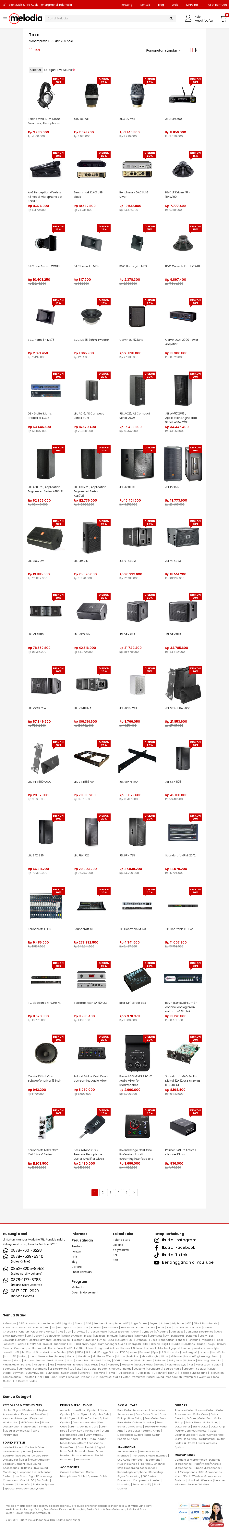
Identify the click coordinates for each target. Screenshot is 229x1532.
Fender (180, 1340)
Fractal (47, 1344)
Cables (64, 1472)
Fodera (21, 1344)
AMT (125, 1323)
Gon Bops (188, 1344)
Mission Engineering (197, 1356)
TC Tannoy (158, 1373)
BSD (115, 1260)
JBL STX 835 (36, 855)
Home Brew (55, 1348)
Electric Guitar (205, 1410)
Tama (111, 1373)
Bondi (151, 1327)
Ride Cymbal (89, 1418)
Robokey (113, 1364)
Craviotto (79, 1331)
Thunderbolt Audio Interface (149, 1455)
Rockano (127, 1364)
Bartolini (96, 1327)
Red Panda (64, 1364)
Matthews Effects (103, 1356)
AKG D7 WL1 (127, 119)
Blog (161, 5)
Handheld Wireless (200, 1480)
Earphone (25, 1472)
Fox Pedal (35, 1344)
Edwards (8, 1340)
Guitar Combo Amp (211, 1435)
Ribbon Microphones (207, 1468)
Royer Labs (203, 1364)
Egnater (22, 1340)
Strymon (18, 1373)
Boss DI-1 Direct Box (132, 1003)
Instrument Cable (83, 1472)
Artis (175, 5)
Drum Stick (80, 1439)
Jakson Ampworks (190, 1348)
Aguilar (67, 1323)
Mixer (23, 1460)
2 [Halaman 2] (103, 1192)
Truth (62, 1377)
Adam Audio (46, 1323)
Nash (70, 1360)
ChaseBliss (10, 1331)
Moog (17, 1360)
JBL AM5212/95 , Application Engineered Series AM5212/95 (181, 418)
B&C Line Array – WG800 (44, 266)
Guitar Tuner (182, 1426)
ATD (188, 1323)
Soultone (139, 1369)
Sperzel (201, 1369)
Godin (176, 1344)
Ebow (203, 1336)
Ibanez (125, 1348)
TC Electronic (125, 1373)
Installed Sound (13, 1447)
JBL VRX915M (82, 634)
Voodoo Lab (174, 1377)
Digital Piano (11, 1426)
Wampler (190, 1377)
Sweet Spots (69, 1373)
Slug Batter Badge (95, 1369)
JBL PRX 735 (127, 855)
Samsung (24, 1369)
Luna (33, 1356)
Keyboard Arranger (15, 1418)
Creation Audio (97, 1331)
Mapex (71, 1356)
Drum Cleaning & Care (83, 1426)
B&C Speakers (66, 1327)
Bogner (141, 1327)
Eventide (141, 1340)
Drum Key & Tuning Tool (85, 1431)
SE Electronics (58, 1369)
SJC (71, 1369)
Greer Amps (22, 1348)
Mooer (7, 1360)
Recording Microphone (132, 1472)
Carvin (207, 1327)
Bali (115, 1255)
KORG (123, 1352)
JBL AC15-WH (128, 708)
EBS (211, 1336)
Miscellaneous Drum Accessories (81, 1443)
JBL (17, 1352)
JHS (35, 1352)
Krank (133, 1352)
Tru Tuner (51, 1377)
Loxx (7, 1356)
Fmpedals (207, 1340)
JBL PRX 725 (81, 855)
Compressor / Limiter (146, 1480)
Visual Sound (155, 1377)
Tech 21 (172, 1373)
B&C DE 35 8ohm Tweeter (91, 340)
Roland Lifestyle (177, 1364)
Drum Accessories (84, 1422)
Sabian (216, 1364)
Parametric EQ (142, 1484)
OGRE (117, 1360)
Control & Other (35, 1447)
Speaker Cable (97, 1476)
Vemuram (138, 1377)
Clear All (35, 70)
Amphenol (100, 1323)
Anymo (154, 1323)
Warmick (204, 1377)
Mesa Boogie (150, 1356)
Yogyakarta (121, 1250)
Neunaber (82, 1360)
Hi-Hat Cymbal (69, 1418)
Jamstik (8, 1352)
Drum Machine (84, 1451)
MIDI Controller (30, 1422)
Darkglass (177, 1331)
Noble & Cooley (101, 1360)
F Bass (153, 1340)
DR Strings (126, 1336)
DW (166, 1336)
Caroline (195, 1327)
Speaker (8, 1484)
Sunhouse (52, 1373)
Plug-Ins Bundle (127, 1464)
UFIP (95, 1377)
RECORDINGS (126, 1447)
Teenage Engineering (193, 1373)
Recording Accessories (140, 1468)
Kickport (91, 1352)
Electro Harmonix (40, 1340)
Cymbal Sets (101, 1414)
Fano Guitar (166, 1340)
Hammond (39, 1348)
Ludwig (22, 1356)
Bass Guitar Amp (155, 1418)
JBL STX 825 (173, 782)
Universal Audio (110, 1377)
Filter (34, 50)
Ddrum (38, 1336)
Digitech (99, 1336)
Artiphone (177, 1323)
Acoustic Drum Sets (72, 1410)
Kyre (155, 1352)
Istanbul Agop (167, 1348)
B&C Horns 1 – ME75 (41, 340)
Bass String (135, 1418)
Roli (191, 1364)
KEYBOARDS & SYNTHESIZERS (22, 1405)
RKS (103, 1364)
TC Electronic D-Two (179, 929)
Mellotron (133, 1356)
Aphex (165, 1323)
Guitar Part (205, 1418)
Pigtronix (189, 1360)
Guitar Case (200, 1414)
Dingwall (112, 1336)
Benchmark (110, 1327)
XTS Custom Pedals (25, 1381)
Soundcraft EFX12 (39, 929)
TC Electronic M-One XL (44, 1003)
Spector (189, 1369)
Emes (102, 1340)
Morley (40, 1360)
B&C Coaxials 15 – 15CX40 (182, 266)
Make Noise (45, 1356)
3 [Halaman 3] (111, 1192)
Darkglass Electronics (199, 1331)
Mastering (123, 1484)
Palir (138, 1360)
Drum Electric (86, 1447)
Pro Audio (43, 1480)
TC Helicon (143, 1373)
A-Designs (9, 1323)
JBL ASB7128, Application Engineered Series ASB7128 (90, 491)
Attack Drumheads (205, 1323)
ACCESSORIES (69, 1467)
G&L (71, 1344)
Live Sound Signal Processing (33, 1476)
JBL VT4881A (127, 561)
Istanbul (151, 1348)
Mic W (164, 1356)
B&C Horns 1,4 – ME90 (134, 266)
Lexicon (204, 1352)
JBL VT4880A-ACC (177, 708)
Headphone (153, 1460)
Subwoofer (23, 1484)
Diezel (88, 1336)
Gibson (155, 1344)
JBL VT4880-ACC (39, 782)
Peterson (160, 1360)
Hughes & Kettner (108, 1348)
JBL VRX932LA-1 (38, 708)
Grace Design (206, 1344)
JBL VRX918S (173, 634)
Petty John (175, 1360)
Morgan (29, 1360)
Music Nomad (56, 1360)
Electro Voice (61, 1340)
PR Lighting (40, 1364)
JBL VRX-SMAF (128, 782)
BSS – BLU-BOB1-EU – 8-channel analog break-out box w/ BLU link (181, 1007)
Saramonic (40, 1369)
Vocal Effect (182, 1476)
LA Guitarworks (170, 1352)
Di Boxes (26, 1468)
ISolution (138, 1348)
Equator (121, 1340)
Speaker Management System (24, 1488)
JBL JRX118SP (127, 487)
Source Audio (172, 1369)
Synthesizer (46, 1426)
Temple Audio (12, 1377)
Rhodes (78, 1364)
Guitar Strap (193, 1422)
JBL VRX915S (127, 634)
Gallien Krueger (86, 1344)
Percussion (83, 1459)
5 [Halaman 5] (126, 1192)
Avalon (37, 1327)
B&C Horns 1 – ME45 (87, 266)
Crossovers (10, 1480)
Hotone (89, 1348)
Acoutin (31, 1323)
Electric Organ (12, 1410)
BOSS (161, 1327)
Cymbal (92, 1410)
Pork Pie (26, 1364)
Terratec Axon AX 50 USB (90, 1003)
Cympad (147, 1331)
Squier (212, 1369)
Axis (46, 1327)
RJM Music (91, 1364)
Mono (215, 1356)
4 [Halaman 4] (118, 1192)
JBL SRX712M (36, 561)
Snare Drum (67, 1447)
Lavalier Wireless (199, 1484)
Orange (128, 1360)
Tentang (126, 5)
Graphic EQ (27, 1480)
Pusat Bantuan (82, 1272)
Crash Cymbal (82, 1414)
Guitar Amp (218, 1426)
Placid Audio (11, 1364)
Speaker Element (14, 1464)
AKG (88, 1323)
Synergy (84, 1373)
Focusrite (9, 1344)
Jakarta (118, 1245)
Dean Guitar (52, 1336)
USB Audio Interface (130, 1460)
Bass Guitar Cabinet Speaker (135, 1422)
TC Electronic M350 (132, 929)
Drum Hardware (82, 1455)
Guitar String (211, 1422)
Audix (6, 1327)
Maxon (120, 1356)
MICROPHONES (185, 1455)
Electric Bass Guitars (130, 1435)
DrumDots (156, 1336)
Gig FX (166, 1344)
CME (60, 1331)
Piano (45, 1422)
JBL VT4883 (173, 561)
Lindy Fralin (218, 1352)
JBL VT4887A (82, 708)
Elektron (77, 1340)
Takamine (98, 1373)
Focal (219, 1340)
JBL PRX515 (172, 487)
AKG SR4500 (173, 119)
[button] (223, 18)
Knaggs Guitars (108, 1352)
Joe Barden (58, 1352)
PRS (52, 1364)
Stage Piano (29, 1426)
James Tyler (212, 1348)
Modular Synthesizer (17, 1431)
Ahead (79, 1323)
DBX (29, 1336)
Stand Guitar (200, 1426)
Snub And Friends (120, 1369)
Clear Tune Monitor (43, 1331)
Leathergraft (189, 1352)
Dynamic (191, 1336)
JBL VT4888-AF (84, 782)
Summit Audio (35, 1373)
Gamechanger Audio (111, 1344)
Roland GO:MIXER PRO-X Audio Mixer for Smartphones (135, 1080)
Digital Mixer (10, 1460)
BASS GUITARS (127, 1405)
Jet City (26, 1352)
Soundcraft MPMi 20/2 (180, 855)
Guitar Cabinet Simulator (192, 1431)
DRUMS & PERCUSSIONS (76, 1405)
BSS (169, 1327)
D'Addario (161, 1331)
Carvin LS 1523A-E (131, 340)
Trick (39, 1377)
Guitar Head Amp (186, 1439)
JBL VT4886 (36, 634)
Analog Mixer (40, 1455)
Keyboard (29, 1410)
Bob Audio (127, 1327)
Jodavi (44, 1352)
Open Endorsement (85, 1292)
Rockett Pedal (144, 1364)
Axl (53, 1327)
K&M (71, 1352)
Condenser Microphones (191, 1460)
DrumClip (141, 1336)
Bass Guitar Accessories (132, 1410)
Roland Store (121, 1240)
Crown (135, 1331)
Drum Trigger (97, 1439)
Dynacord (177, 1336)
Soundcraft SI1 (83, 929)
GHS (146, 1344)
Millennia (176, 1356)
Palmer (147, 1360)
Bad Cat (83, 1327)
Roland (159, 1364)
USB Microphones (210, 1472)
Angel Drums (139, 1323)
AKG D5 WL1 (81, 119)
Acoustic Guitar (184, 1410)
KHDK (80, 1352)
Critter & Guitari (119, 1331)
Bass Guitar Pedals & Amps (143, 1431)
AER (58, 1323)
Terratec (28, 1377)
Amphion (115, 1323)
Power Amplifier (40, 1460)
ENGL (111, 1340)
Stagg (7, 1373)
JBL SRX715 (81, 561)
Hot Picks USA (74, 1348)
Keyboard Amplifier (33, 1414)
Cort (68, 1331)
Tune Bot (73, 1377)
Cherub (24, 1331)
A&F (21, 1323)
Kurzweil (144, 1352)
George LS (134, 1344)
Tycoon (85, 1377)
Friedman (60, 1344)
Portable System (43, 1484)
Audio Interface (127, 1451)
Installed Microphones (17, 1451)
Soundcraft (154, 1369)
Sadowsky (9, 1369)
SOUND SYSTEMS (14, 1443)
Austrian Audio (21, 1327)
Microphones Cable (73, 1476)
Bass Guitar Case (147, 1414)
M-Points (192, 5)
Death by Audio (72, 1336)
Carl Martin (181, 1327)
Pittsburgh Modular (210, 1360)
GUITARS (181, 1405)
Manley (60, 1356)
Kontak (145, 5)
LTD (14, 1356)
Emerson (90, 1340)
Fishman (193, 1340)
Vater (126, 1377)
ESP (131, 1340)
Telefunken (217, 1373)
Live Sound (23, 1455)
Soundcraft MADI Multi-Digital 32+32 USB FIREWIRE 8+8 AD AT (182, 1080)
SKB (79, 1369)
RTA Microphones (186, 1472)
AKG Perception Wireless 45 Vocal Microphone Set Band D (45, 196)
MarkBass (84, 1356)
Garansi (77, 1267)
